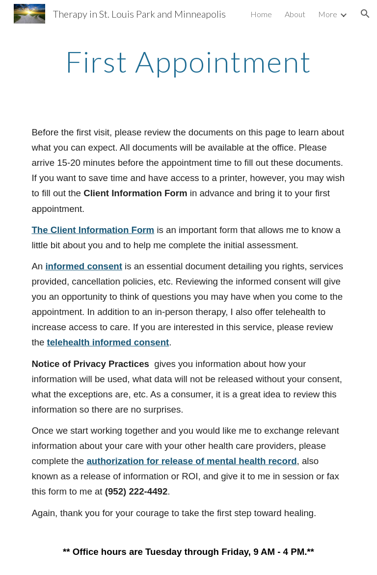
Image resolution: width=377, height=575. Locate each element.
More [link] (327, 14)
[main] (188, 61)
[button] (365, 14)
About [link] (295, 14)
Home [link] (261, 14)
